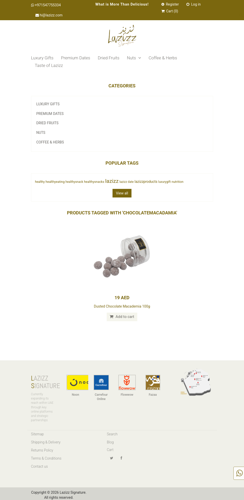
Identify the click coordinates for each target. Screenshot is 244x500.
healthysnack (74, 182)
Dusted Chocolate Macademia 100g (122, 306)
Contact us (39, 466)
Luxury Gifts (42, 57)
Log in (193, 4)
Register (170, 4)
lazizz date (126, 182)
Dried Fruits (108, 57)
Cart (110, 450)
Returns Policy (42, 450)
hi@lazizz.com (49, 15)
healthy (40, 182)
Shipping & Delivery (46, 442)
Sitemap (37, 434)
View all (122, 193)
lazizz (112, 181)
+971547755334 (46, 5)
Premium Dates (75, 57)
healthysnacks (94, 182)
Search (112, 434)
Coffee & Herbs (163, 57)
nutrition (178, 182)
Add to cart (122, 316)
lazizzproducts (146, 182)
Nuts (134, 57)
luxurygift (164, 182)
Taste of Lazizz (49, 65)
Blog (110, 442)
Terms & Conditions (46, 458)
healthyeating (55, 182)
